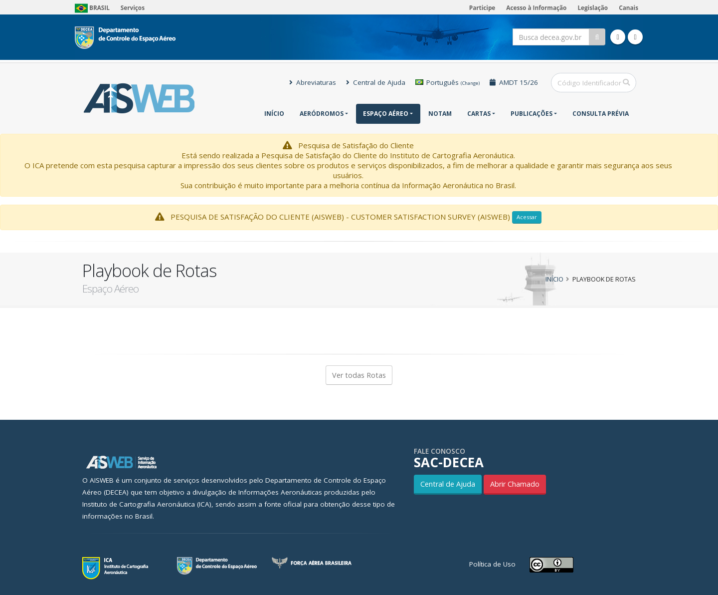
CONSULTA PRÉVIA (600, 113)
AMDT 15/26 (514, 82)
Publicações (531, 113)
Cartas (479, 113)
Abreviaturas (312, 82)
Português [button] (447, 82)
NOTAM (440, 113)
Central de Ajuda (375, 82)
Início (274, 113)
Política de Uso (492, 564)
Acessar (527, 217)
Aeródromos (322, 113)
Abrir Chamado (514, 484)
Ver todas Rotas (359, 375)
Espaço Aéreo (385, 113)
